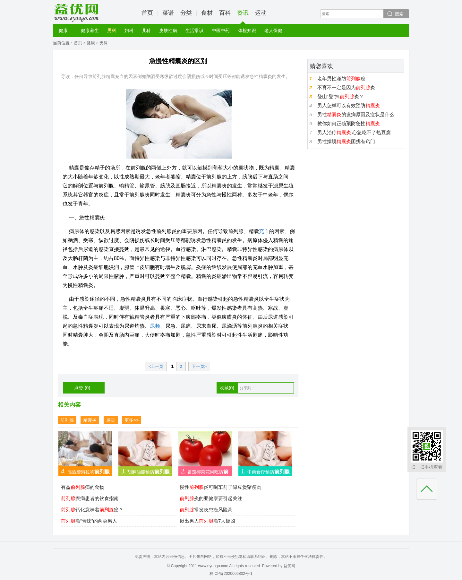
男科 (111, 30)
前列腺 (67, 420)
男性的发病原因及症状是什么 (355, 114)
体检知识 (247, 30)
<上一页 (156, 366)
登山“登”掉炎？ (340, 96)
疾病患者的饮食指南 (90, 498)
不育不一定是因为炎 (346, 87)
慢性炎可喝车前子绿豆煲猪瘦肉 (220, 487)
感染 (110, 420)
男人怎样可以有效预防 (348, 105)
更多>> (131, 420)
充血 (264, 231)
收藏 (227, 387)
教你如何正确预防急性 (348, 123)
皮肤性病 (168, 30)
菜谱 (168, 13)
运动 (261, 13)
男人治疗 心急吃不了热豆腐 (354, 132)
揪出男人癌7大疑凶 (207, 521)
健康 (63, 30)
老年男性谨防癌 (341, 78)
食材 (207, 13)
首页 (147, 13)
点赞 (82, 387)
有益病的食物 (82, 487)
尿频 (155, 326)
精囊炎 (90, 420)
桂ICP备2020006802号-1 (231, 573)
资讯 (243, 17)
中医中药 (221, 30)
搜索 (399, 13)
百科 (225, 13)
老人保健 (273, 30)
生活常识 (194, 30)
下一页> (199, 366)
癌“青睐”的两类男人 (89, 521)
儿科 (146, 30)
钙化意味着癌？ (92, 509)
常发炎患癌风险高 (206, 509)
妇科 (128, 30)
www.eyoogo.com (213, 566)
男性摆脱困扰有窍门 (346, 141)
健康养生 (90, 30)
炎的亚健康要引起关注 (211, 498)
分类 (186, 13)
